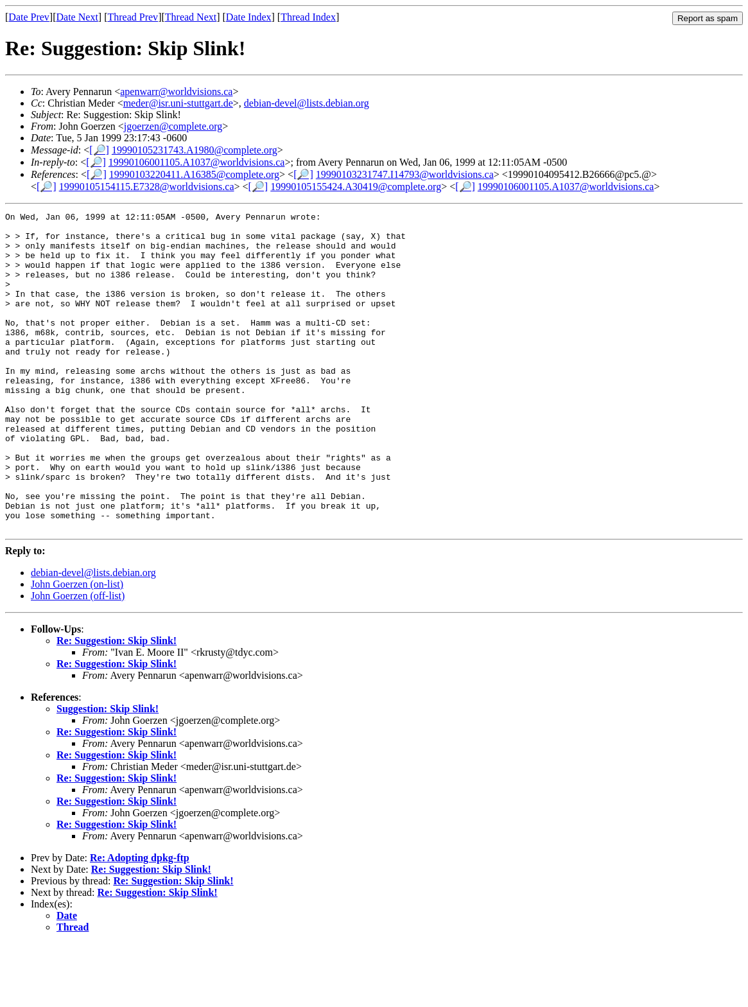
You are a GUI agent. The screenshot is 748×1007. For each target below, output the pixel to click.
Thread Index (308, 17)
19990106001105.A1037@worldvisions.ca (197, 162)
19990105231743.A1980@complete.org (194, 149)
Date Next (77, 17)
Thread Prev (132, 17)
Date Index (249, 17)
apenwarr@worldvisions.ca (176, 91)
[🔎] (99, 149)
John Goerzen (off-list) (78, 659)
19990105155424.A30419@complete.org (355, 186)
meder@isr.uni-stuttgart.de (178, 103)
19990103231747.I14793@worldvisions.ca (405, 174)
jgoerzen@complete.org (173, 126)
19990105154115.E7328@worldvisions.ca (146, 186)
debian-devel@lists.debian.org (306, 103)
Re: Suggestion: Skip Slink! (117, 704)
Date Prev (28, 17)
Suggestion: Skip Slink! (108, 772)
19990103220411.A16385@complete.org (194, 174)
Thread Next (190, 17)
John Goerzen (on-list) (77, 647)
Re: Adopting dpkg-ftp (139, 921)
